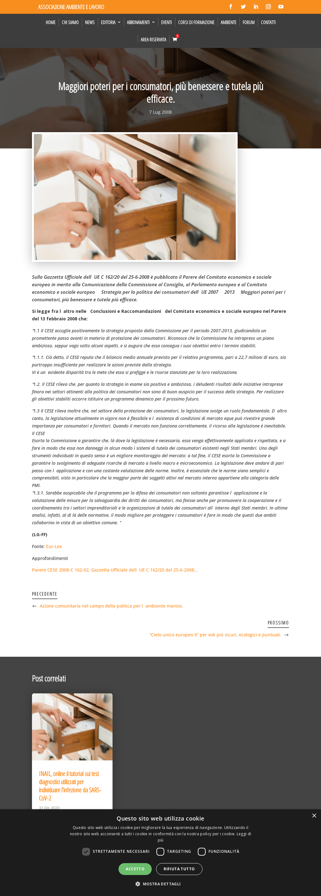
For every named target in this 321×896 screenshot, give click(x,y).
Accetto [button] (135, 869)
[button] (160, 884)
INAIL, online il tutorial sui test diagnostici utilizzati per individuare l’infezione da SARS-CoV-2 (70, 785)
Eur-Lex (54, 546)
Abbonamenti (138, 22)
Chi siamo (70, 22)
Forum (249, 22)
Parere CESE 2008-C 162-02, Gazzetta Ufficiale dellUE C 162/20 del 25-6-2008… (114, 570)
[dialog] (160, 852)
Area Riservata (153, 39)
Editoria (108, 22)
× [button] (314, 816)
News (90, 22)
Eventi (166, 22)
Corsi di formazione (196, 22)
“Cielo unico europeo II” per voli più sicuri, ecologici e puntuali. (215, 635)
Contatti (268, 22)
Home (50, 22)
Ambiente (228, 22)
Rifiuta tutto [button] (179, 869)
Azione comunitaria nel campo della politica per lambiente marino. (111, 606)
